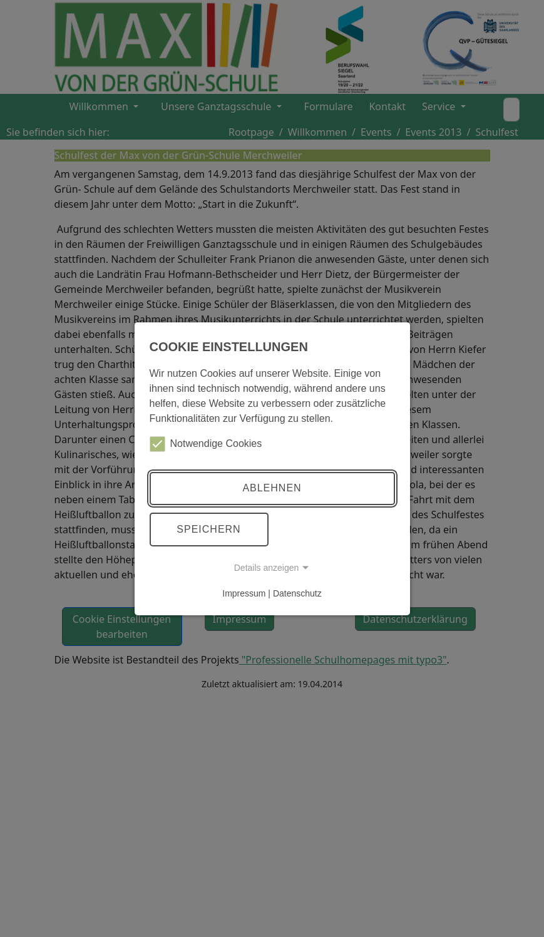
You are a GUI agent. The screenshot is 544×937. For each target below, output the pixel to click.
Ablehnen (271, 488)
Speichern (208, 529)
